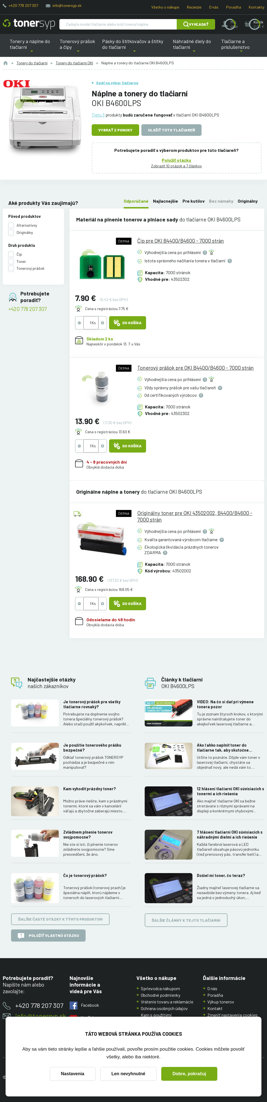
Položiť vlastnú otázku (48, 936)
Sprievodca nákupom (160, 988)
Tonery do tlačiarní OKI (74, 62)
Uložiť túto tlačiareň (171, 130)
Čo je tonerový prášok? (85, 875)
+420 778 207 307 (23, 5)
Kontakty (256, 7)
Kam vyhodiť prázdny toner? (89, 788)
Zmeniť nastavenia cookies (232, 1015)
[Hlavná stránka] (29, 24)
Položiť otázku (176, 159)
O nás (213, 7)
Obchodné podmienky (160, 995)
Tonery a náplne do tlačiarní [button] (32, 47)
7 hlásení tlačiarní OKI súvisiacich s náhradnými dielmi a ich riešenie (230, 834)
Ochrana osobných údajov (164, 1008)
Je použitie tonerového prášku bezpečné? (92, 747)
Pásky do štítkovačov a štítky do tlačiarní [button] (134, 47)
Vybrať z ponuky (115, 130)
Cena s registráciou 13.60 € (107, 431)
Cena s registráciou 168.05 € (109, 589)
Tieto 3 (98, 114)
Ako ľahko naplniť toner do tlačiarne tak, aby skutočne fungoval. (223, 748)
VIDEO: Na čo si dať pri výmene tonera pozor (225, 704)
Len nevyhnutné (129, 1073)
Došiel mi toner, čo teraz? (221, 875)
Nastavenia (72, 1073)
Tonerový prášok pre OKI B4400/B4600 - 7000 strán (195, 367)
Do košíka (127, 323)
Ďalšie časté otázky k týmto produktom (60, 919)
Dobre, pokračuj (189, 1073)
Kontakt (215, 1008)
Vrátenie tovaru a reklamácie (167, 1001)
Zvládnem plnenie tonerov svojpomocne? (87, 834)
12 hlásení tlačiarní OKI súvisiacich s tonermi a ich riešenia (230, 791)
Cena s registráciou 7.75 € (106, 308)
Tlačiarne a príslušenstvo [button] (241, 47)
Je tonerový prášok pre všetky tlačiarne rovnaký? (91, 704)
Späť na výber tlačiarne (117, 82)
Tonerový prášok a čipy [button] (78, 47)
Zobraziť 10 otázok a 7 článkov (176, 165)
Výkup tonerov (220, 1001)
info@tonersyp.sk (66, 5)
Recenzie (194, 7)
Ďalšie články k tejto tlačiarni (186, 920)
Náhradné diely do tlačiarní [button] (194, 47)
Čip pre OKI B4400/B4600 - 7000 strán (180, 240)
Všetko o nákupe (165, 7)
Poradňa (233, 7)
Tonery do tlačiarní (32, 62)
